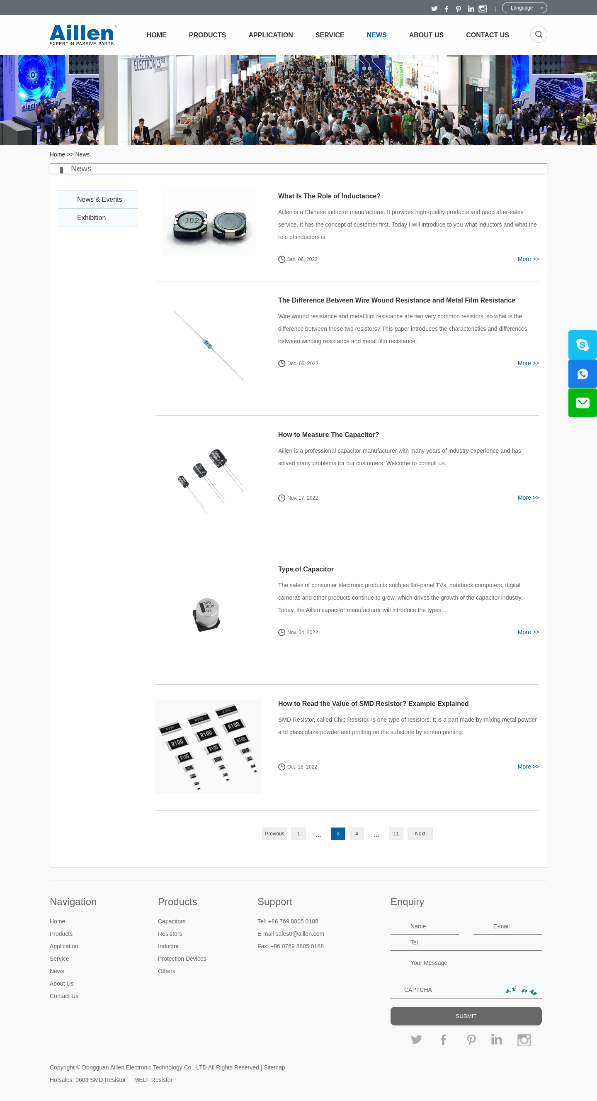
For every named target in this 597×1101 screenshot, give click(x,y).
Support (274, 901)
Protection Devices (182, 958)
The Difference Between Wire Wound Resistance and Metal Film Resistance (396, 300)
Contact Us (487, 35)
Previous (274, 834)
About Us (426, 35)
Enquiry (407, 901)
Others (166, 971)
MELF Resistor (153, 1080)
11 (396, 834)
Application (271, 35)
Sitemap (274, 1067)
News (377, 35)
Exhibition (91, 217)
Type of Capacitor (306, 569)
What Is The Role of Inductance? (329, 196)
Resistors (170, 933)
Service (330, 35)
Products (207, 35)
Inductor (168, 946)
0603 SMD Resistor (100, 1080)
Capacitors (172, 921)
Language (522, 8)
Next (420, 834)
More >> (528, 259)
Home (157, 35)
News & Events (99, 199)
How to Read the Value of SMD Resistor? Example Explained (373, 703)
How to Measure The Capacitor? (328, 434)
